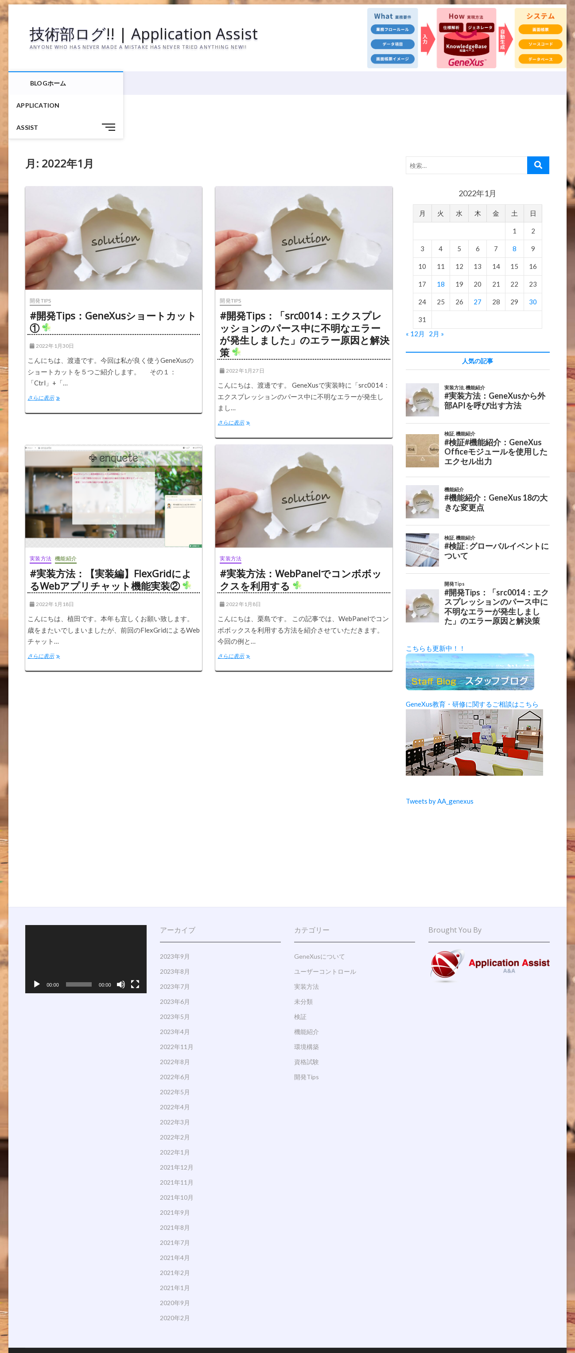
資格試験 (306, 1019)
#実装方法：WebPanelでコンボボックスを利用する (301, 536)
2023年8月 (175, 928)
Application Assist (109, 84)
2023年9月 (175, 913)
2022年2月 (175, 1094)
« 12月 (415, 290)
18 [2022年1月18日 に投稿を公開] (441, 241)
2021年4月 (175, 1214)
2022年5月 (175, 1049)
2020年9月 (175, 1260)
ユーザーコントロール (325, 928)
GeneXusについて (319, 913)
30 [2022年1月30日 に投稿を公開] (533, 258)
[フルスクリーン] (135, 941)
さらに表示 (50, 355)
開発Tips (40, 257)
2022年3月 (175, 1079)
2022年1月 (175, 1109)
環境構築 (306, 1003)
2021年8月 (175, 1184)
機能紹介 (66, 515)
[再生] (36, 941)
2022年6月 (175, 1034)
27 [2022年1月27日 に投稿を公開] (478, 258)
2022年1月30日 (52, 302)
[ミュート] (121, 941)
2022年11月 (177, 1003)
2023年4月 (175, 988)
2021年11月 (177, 1139)
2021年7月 (175, 1199)
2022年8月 (175, 1019)
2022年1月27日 (242, 327)
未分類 (303, 958)
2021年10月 (177, 1154)
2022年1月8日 (240, 561)
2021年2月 (175, 1229)
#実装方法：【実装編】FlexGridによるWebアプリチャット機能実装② (111, 536)
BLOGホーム (48, 84)
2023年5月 (175, 973)
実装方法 (40, 515)
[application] (85, 916)
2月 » (436, 290)
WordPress (207, 1324)
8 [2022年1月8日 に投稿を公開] (515, 206)
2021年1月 (175, 1244)
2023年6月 (175, 958)
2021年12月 (177, 1124)
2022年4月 (175, 1064)
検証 (300, 973)
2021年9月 (175, 1169)
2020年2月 (175, 1275)
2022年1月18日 (52, 561)
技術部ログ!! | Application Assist (149, 34)
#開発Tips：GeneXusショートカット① (113, 279)
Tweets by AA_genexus (440, 758)
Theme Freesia (172, 1324)
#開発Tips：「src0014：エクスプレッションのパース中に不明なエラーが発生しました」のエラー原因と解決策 (304, 291)
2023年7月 (175, 943)
